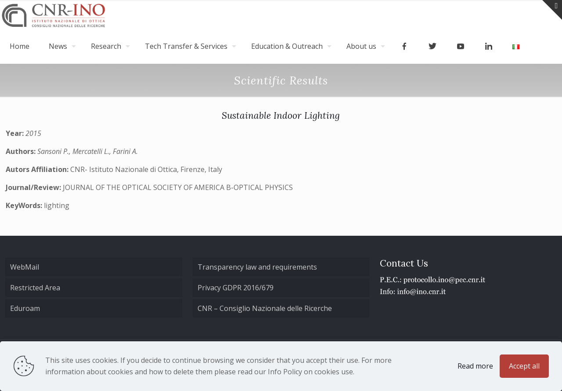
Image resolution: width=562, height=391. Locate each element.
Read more (475, 366)
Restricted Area (35, 287)
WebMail (24, 267)
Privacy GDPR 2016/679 (236, 287)
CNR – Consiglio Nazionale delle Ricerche (265, 308)
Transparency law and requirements (257, 267)
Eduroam (25, 308)
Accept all (524, 366)
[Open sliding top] (552, 10)
